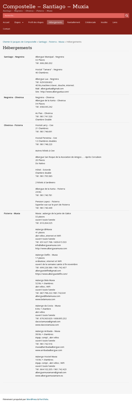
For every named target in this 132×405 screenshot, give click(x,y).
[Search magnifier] (126, 15)
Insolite (104, 22)
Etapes (17, 22)
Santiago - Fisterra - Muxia (51, 41)
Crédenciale (90, 22)
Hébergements (55, 22)
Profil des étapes (36, 22)
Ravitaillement (73, 22)
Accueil (6, 22)
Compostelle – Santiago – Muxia (46, 6)
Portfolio (43, 399)
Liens (115, 22)
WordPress (32, 399)
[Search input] (64, 15)
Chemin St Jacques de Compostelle (19, 41)
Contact (6, 28)
